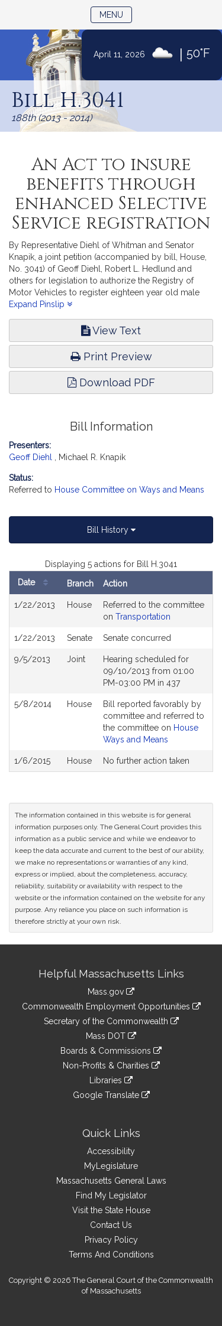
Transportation (142, 616)
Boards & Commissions (111, 1050)
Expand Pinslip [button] (40, 304)
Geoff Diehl (30, 457)
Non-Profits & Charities (111, 1065)
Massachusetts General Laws (111, 1180)
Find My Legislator (111, 1195)
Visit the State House (111, 1210)
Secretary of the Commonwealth (111, 1021)
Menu (115, 13)
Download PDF (111, 382)
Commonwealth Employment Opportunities (111, 1006)
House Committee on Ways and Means (129, 489)
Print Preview (111, 356)
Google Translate (111, 1095)
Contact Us (111, 1225)
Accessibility (111, 1151)
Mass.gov (111, 991)
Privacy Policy (111, 1239)
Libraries (111, 1080)
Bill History (111, 530)
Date (36, 582)
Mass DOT (111, 1036)
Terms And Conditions (111, 1254)
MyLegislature (111, 1166)
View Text (111, 330)
